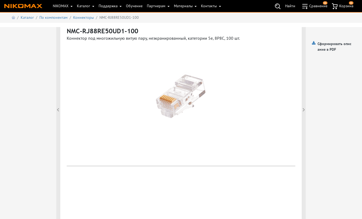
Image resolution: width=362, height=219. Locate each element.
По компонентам (53, 17)
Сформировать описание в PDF (334, 46)
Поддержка (109, 5)
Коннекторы (83, 17)
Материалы (184, 5)
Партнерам (156, 5)
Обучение (134, 5)
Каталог (84, 5)
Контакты (209, 5)
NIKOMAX (61, 5)
